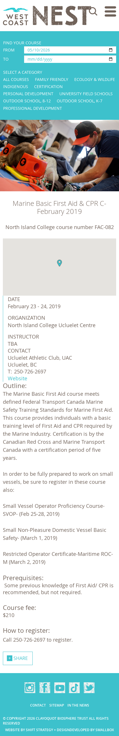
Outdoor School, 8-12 (27, 101)
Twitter (89, 687)
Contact (38, 705)
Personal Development (28, 93)
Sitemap (56, 705)
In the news (78, 705)
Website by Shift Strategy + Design (37, 729)
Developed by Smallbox (92, 729)
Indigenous (15, 86)
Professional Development (32, 108)
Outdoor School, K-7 (79, 101)
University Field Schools (86, 93)
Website (17, 378)
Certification (48, 86)
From (9, 50)
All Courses (16, 79)
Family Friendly (51, 79)
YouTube (59, 687)
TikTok (74, 687)
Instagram (29, 687)
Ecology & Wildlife (94, 79)
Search (93, 11)
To (6, 59)
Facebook (44, 687)
